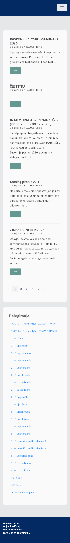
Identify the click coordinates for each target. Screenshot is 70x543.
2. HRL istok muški (20, 376)
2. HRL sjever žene (21, 369)
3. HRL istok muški (20, 413)
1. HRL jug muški (19, 347)
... (44, 290)
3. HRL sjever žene (21, 435)
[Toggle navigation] (62, 7)
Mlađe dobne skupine (22, 494)
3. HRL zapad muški (21, 464)
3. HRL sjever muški (21, 428)
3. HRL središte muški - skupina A (28, 442)
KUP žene (16, 486)
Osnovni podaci (11, 523)
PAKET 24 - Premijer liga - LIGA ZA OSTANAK (34, 332)
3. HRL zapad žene (21, 472)
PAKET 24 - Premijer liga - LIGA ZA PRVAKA (33, 325)
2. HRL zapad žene (21, 391)
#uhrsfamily (23, 532)
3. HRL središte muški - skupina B (28, 450)
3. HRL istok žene (20, 420)
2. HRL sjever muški (21, 361)
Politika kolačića (12, 529)
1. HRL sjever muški (21, 354)
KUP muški (16, 479)
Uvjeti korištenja (12, 526)
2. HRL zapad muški (21, 384)
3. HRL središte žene (22, 457)
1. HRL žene (17, 339)
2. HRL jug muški (19, 398)
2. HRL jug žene (19, 406)
